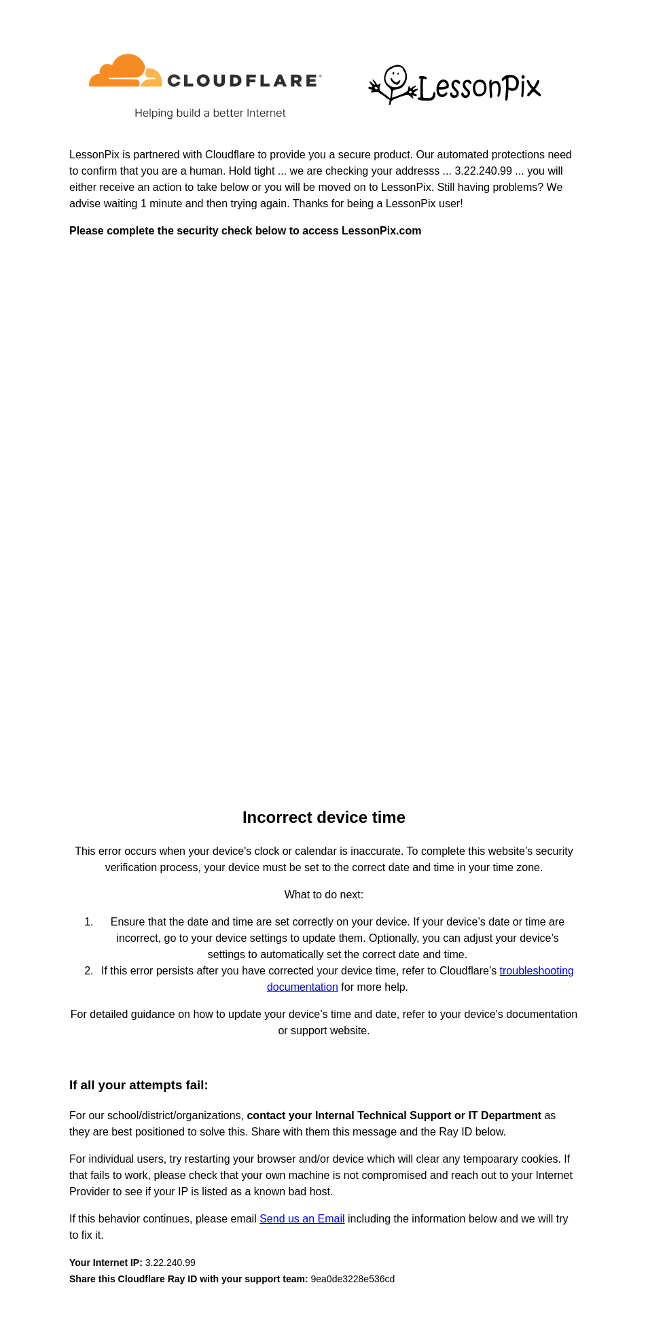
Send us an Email (301, 1219)
